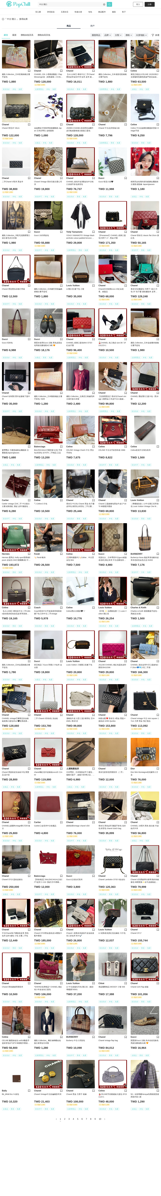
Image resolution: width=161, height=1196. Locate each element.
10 (100, 1119)
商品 (69, 26)
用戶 (92, 26)
